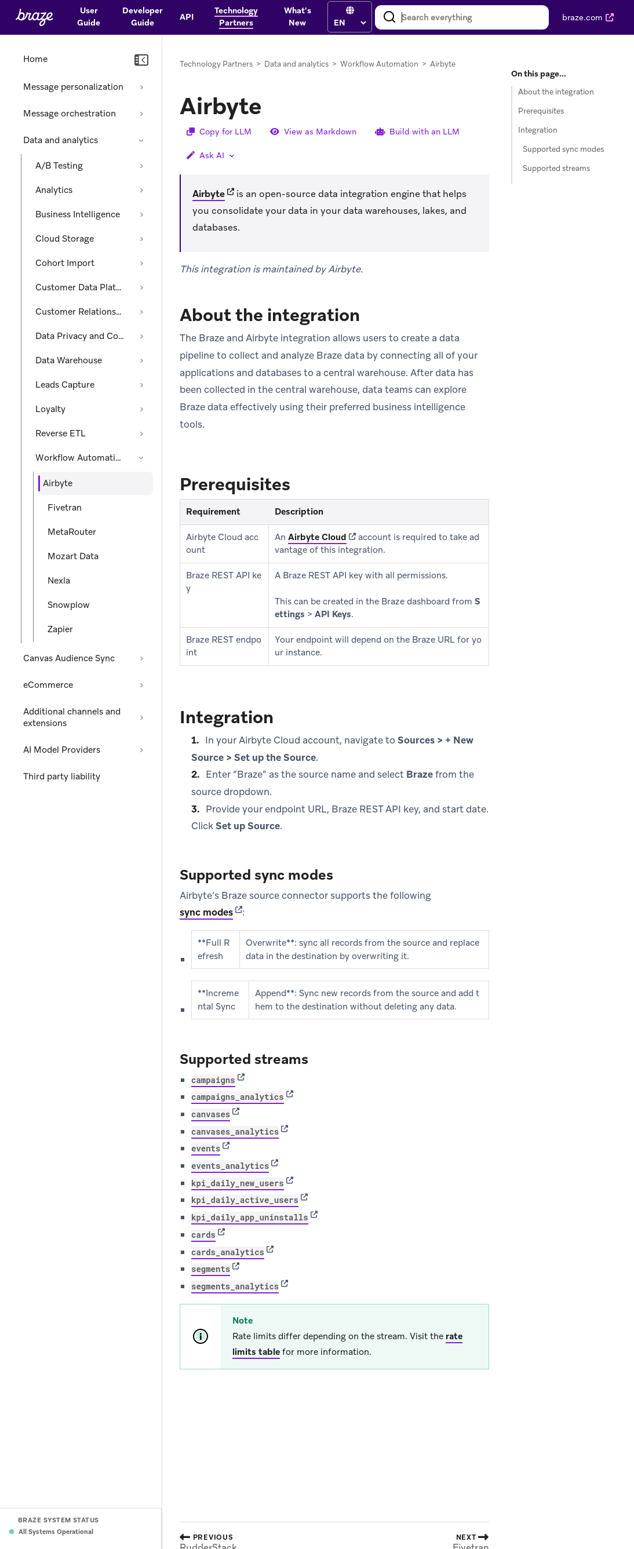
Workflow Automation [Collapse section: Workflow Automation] (80, 458)
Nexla (59, 580)
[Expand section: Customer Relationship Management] (141, 312)
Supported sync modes (563, 149)
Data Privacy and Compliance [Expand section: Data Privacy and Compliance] (81, 336)
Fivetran (65, 507)
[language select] (349, 22)
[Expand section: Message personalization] (141, 87)
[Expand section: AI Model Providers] (141, 750)
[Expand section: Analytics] (141, 190)
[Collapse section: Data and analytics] (141, 140)
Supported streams (556, 168)
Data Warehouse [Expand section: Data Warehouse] (68, 360)
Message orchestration (69, 113)
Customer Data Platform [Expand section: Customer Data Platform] (81, 287)
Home (35, 59)
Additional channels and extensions (72, 717)
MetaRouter (72, 532)
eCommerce (48, 685)
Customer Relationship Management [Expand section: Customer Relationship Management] (81, 312)
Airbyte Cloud (317, 537)
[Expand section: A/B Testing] (141, 166)
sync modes (206, 912)
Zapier (60, 629)
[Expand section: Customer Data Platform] (141, 287)
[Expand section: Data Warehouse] (141, 360)
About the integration (556, 92)
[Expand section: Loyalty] (141, 409)
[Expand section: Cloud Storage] (141, 239)
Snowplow (69, 605)
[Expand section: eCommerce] (141, 685)
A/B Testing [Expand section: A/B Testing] (59, 166)
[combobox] (462, 17)
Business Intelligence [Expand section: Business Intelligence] (77, 214)
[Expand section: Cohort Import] (141, 263)
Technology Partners (216, 64)
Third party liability (61, 776)
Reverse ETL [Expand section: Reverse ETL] (60, 433)
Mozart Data (73, 556)
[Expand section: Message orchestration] (141, 114)
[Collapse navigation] (141, 60)
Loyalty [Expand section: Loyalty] (50, 409)
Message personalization (73, 87)
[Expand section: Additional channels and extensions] (141, 717)
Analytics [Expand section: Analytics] (53, 190)
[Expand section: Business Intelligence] (141, 214)
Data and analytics (60, 140)
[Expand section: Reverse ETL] (141, 433)
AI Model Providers (61, 750)
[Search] (389, 17)
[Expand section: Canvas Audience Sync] (141, 658)
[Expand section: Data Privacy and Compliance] (141, 336)
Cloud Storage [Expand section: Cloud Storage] (64, 239)
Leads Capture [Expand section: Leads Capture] (64, 385)
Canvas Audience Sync (69, 658)
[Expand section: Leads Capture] (141, 385)
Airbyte (208, 194)
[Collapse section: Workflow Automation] (141, 458)
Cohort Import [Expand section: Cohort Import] (64, 263)
